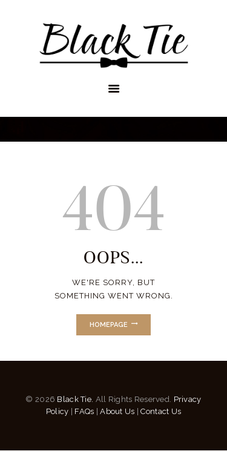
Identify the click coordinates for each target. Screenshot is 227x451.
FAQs (84, 411)
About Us (117, 411)
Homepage (109, 325)
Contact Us (160, 411)
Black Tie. (75, 399)
